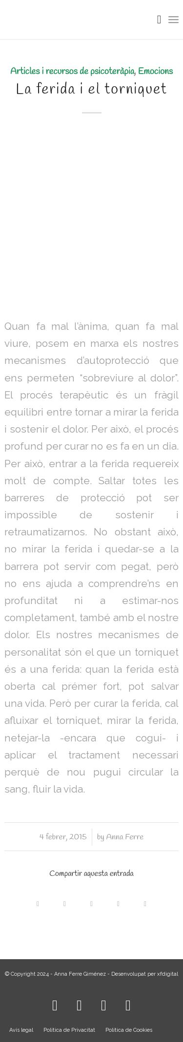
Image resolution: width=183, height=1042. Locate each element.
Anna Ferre (124, 837)
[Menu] (173, 19)
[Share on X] (64, 901)
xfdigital (167, 974)
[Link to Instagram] (55, 1003)
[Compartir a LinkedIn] (118, 901)
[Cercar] (154, 19)
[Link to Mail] (128, 1003)
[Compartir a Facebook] (37, 901)
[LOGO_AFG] (73, 19)
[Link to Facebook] (79, 1003)
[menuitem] (154, 19)
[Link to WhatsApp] (104, 1003)
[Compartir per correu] (145, 901)
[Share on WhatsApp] (91, 901)
